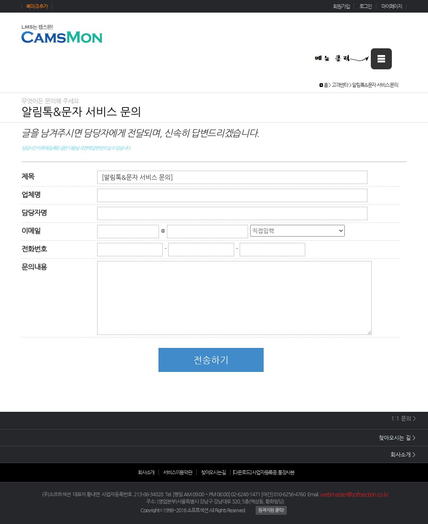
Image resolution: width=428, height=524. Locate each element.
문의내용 (34, 267)
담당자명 (34, 213)
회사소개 (146, 472)
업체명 (30, 195)
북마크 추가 (37, 6)
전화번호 (34, 249)
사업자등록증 (264, 472)
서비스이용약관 (177, 472)
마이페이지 (391, 6)
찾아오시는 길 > (397, 437)
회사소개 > (403, 454)
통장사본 (286, 472)
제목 (27, 177)
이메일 (30, 231)
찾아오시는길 (213, 472)
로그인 (365, 6)
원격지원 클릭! (271, 510)
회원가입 (341, 6)
